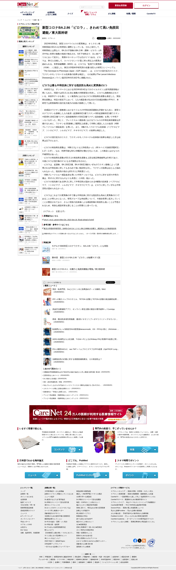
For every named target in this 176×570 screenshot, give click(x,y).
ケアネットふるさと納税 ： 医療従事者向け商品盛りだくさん (133, 522)
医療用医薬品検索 (27, 508)
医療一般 (36, 20)
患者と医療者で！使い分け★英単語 (89, 527)
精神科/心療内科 (82, 559)
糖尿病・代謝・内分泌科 (101, 557)
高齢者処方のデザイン (52, 513)
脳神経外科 (94, 559)
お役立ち (24, 527)
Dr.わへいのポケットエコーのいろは (58, 508)
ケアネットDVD (26, 524)
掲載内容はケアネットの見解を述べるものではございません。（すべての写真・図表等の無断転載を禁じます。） (81, 233)
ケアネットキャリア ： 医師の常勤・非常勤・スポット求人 (132, 491)
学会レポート (25, 522)
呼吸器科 (48, 557)
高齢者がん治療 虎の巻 (84, 544)
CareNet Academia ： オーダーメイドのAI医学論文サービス (132, 519)
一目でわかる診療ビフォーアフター (57, 547)
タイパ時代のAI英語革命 (85, 530)
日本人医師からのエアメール (86, 538)
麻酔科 (89, 562)
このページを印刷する (53, 282)
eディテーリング (27, 516)
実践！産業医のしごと (84, 533)
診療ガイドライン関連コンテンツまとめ (59, 494)
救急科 (97, 562)
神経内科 (70, 559)
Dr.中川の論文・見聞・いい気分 (56, 522)
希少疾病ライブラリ (83, 513)
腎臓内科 (86, 557)
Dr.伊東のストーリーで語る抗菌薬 (88, 499)
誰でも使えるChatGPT (84, 519)
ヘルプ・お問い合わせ (24, 567)
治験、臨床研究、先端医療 (30, 533)
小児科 (50, 562)
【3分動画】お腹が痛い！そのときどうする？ (60, 533)
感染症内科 (125, 557)
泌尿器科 (125, 559)
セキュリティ (60, 567)
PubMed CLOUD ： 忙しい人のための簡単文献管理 (129, 516)
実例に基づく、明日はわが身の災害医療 (90, 508)
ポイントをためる (27, 497)
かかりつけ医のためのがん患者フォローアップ (91, 541)
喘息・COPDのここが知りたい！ (88, 502)
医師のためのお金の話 (84, 535)
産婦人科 (134, 559)
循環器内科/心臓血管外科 (63, 557)
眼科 (74, 562)
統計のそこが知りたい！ (85, 522)
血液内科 (115, 557)
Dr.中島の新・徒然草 (52, 524)
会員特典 (24, 499)
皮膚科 (57, 562)
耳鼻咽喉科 (66, 562)
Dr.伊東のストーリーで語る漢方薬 (57, 502)
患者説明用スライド (28, 510)
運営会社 (67, 567)
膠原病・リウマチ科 (57, 559)
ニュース (28, 20)
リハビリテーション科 (110, 562)
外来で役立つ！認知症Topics (55, 541)
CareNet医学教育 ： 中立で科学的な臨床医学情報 (128, 505)
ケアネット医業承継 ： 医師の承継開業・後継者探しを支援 (132, 494)
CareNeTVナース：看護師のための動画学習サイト (129, 499)
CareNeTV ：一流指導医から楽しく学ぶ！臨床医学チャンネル (133, 497)
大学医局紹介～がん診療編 (54, 491)
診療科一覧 (24, 494)
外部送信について (50, 567)
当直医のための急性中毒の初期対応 (57, 516)
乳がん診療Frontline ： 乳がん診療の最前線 (126, 510)
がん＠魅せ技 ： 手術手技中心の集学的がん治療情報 (129, 513)
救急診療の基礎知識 (83, 491)
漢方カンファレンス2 (52, 505)
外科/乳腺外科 (106, 559)
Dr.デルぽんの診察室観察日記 (55, 527)
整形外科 (116, 559)
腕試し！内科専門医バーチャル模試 (89, 494)
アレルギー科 (43, 559)
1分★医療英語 (81, 524)
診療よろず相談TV (83, 510)
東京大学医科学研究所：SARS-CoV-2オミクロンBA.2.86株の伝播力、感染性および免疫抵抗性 (80, 228)
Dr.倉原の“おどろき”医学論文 (55, 499)
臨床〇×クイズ (26, 502)
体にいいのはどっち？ (52, 538)
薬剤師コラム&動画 (83, 547)
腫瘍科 (134, 557)
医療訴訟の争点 (82, 516)
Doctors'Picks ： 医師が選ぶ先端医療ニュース (127, 508)
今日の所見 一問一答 (28, 505)
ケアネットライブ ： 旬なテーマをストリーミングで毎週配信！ (133, 502)
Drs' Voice (24, 530)
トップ (19, 20)
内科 (41, 557)
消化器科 (78, 557)
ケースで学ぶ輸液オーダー (54, 510)
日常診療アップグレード (53, 544)
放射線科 (81, 562)
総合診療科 (124, 562)
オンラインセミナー (28, 519)
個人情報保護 (39, 567)
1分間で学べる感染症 (84, 497)
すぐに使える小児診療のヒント (56, 535)
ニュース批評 (49, 497)
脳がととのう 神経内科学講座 (87, 505)
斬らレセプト (49, 530)
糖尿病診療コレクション (53, 519)
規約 (33, 567)
